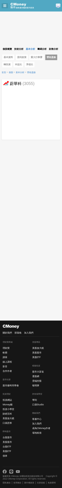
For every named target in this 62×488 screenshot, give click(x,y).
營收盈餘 (51, 57)
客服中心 (36, 418)
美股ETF (7, 451)
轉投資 (7, 64)
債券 (5, 455)
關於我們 (7, 332)
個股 (11, 72)
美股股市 (7, 441)
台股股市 (7, 437)
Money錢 (7, 404)
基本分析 (20, 72)
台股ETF (7, 446)
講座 (5, 357)
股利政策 (21, 57)
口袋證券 (7, 422)
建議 (58, 6)
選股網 (35, 376)
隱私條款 (7, 482)
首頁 (4, 72)
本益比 (18, 64)
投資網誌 (7, 399)
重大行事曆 (36, 57)
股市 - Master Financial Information (27, 6)
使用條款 (17, 482)
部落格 (18, 332)
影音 (5, 366)
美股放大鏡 (8, 418)
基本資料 (8, 57)
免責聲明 (52, 482)
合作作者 (7, 370)
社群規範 (41, 482)
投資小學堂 (8, 409)
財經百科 (7, 413)
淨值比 (29, 64)
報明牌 (35, 385)
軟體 (5, 352)
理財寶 (6, 347)
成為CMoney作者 (41, 428)
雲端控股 (36, 380)
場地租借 (36, 432)
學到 (34, 399)
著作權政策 (29, 482)
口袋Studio (38, 404)
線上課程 (7, 361)
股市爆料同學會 (11, 385)
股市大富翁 (38, 371)
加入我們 (28, 332)
